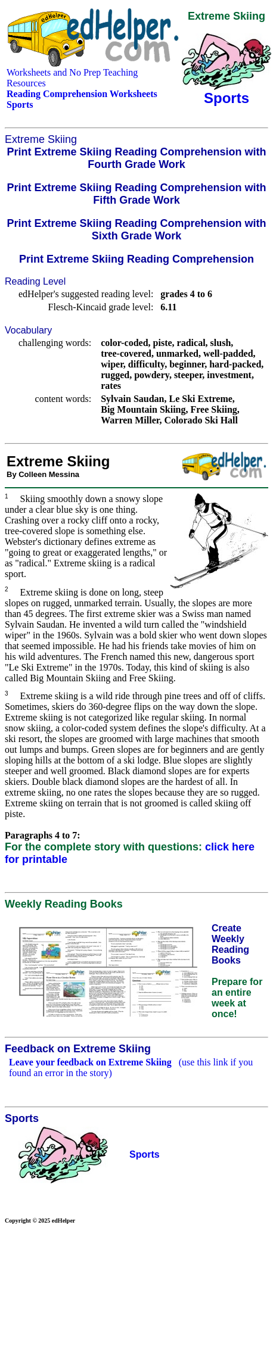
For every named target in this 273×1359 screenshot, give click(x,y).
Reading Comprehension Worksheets (82, 94)
